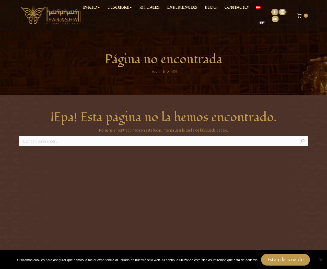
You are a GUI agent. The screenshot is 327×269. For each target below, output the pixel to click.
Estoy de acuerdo (285, 259)
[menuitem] (91, 7)
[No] (320, 259)
